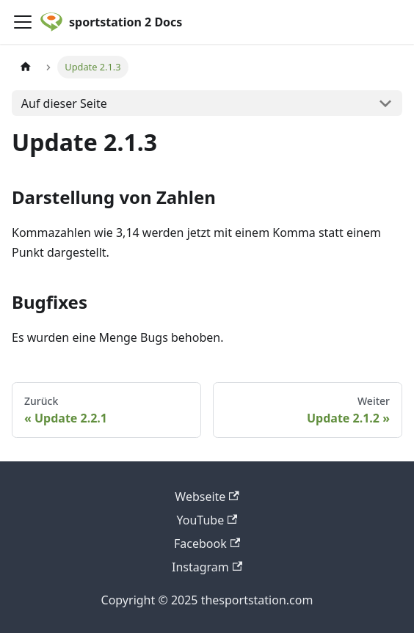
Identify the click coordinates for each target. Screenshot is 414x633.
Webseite (207, 497)
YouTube (207, 520)
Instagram (207, 567)
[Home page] (26, 67)
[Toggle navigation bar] (23, 22)
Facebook (207, 543)
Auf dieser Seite (64, 103)
